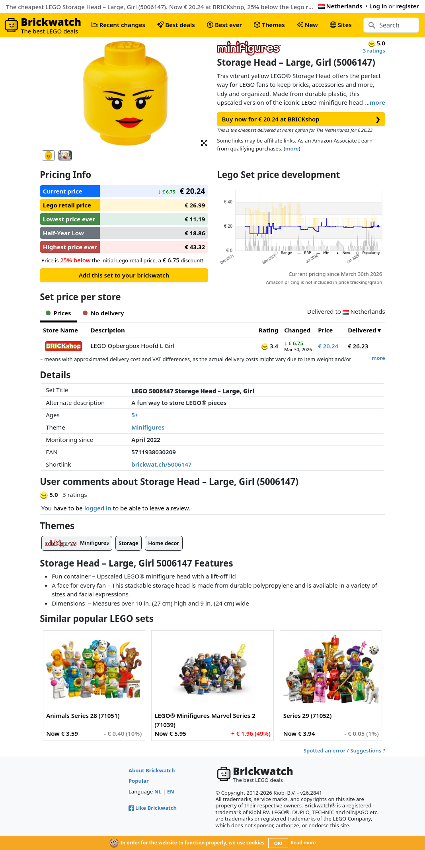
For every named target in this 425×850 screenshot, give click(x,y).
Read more (303, 842)
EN (170, 791)
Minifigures (147, 427)
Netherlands (340, 6)
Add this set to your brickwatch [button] (124, 275)
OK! (278, 843)
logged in (97, 508)
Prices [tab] (58, 313)
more (377, 102)
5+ (134, 415)
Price (325, 330)
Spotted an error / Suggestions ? (344, 750)
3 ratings (374, 50)
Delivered (362, 330)
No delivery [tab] (103, 313)
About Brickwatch (152, 770)
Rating (268, 330)
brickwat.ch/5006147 (161, 464)
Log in (378, 6)
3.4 (269, 346)
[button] (204, 142)
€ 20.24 (328, 346)
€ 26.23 (358, 346)
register (407, 6)
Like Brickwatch (153, 807)
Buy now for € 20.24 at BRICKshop (301, 119)
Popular (139, 780)
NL (158, 791)
